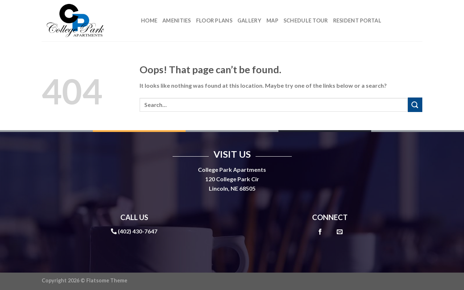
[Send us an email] (339, 232)
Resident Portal (357, 20)
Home (149, 20)
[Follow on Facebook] (320, 232)
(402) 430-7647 (137, 231)
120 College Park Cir (232, 178)
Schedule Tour (305, 20)
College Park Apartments (232, 169)
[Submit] (415, 105)
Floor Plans (214, 20)
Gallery (249, 20)
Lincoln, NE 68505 (232, 188)
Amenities (176, 20)
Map (272, 20)
